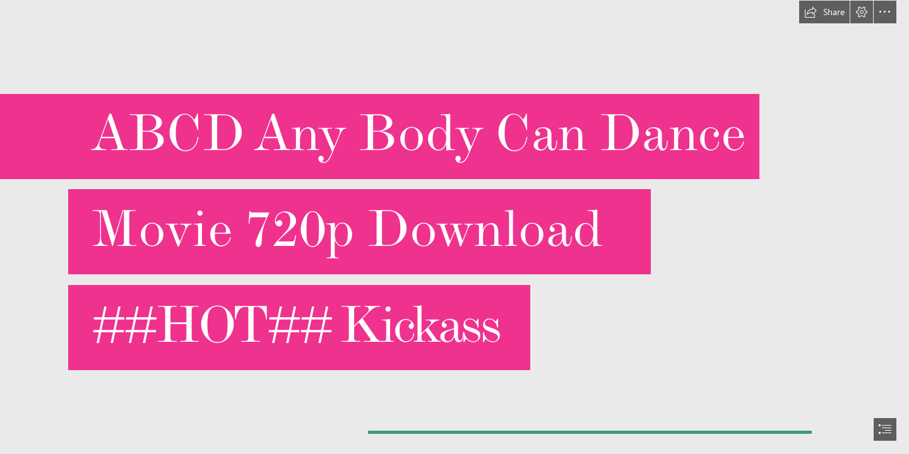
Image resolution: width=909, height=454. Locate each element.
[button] (824, 12)
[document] (454, 227)
